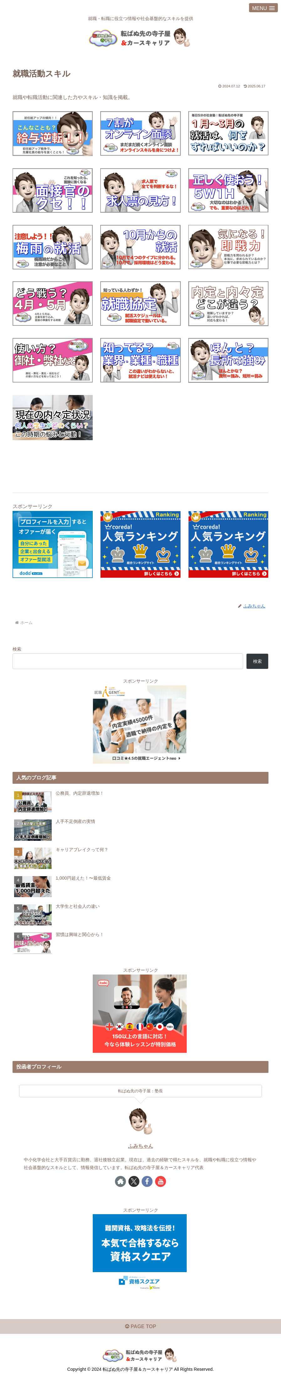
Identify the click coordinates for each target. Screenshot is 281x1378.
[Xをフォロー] (133, 1181)
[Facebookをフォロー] (147, 1181)
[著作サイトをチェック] (120, 1181)
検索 (17, 649)
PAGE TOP (140, 1326)
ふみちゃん (140, 1145)
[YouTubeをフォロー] (160, 1181)
